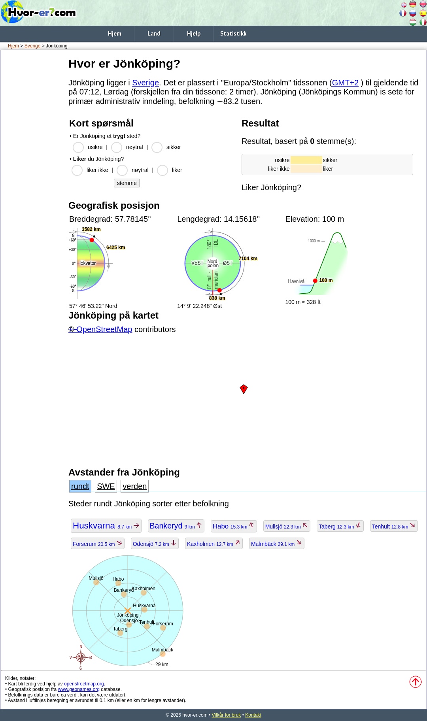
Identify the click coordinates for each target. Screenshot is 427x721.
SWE (106, 486)
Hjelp (193, 33)
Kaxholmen (214, 544)
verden (135, 486)
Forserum (98, 544)
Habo (234, 526)
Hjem (114, 33)
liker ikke (97, 170)
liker (177, 170)
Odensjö (155, 544)
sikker (173, 147)
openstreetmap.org (84, 684)
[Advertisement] (32, 173)
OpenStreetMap (104, 329)
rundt (80, 486)
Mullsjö (287, 526)
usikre (95, 147)
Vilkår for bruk (226, 715)
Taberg (340, 526)
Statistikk (233, 33)
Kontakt (253, 715)
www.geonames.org (79, 689)
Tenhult (394, 526)
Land (154, 33)
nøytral (134, 147)
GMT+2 (345, 82)
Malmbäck (276, 544)
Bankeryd (176, 525)
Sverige (33, 46)
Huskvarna (106, 525)
